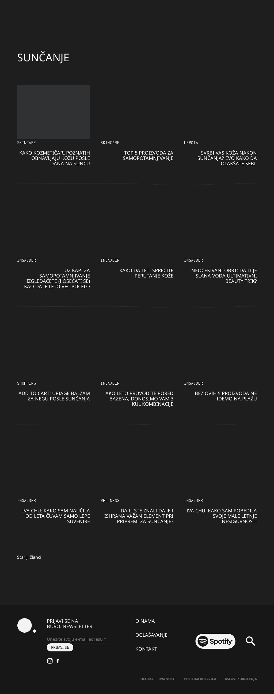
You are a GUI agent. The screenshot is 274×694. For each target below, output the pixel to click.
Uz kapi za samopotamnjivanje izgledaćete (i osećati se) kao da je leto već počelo (57, 278)
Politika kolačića (200, 679)
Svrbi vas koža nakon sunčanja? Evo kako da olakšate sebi (227, 158)
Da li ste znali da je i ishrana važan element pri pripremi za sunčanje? (138, 515)
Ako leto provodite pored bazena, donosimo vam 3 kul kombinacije (139, 398)
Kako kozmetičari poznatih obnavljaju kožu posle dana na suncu (54, 158)
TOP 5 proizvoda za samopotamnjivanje (148, 155)
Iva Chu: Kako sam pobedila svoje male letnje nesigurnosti (222, 515)
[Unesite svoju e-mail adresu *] (77, 639)
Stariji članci (29, 557)
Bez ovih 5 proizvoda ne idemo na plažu (226, 396)
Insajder (26, 260)
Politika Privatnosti (157, 679)
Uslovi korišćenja (241, 679)
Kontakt (146, 649)
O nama (145, 621)
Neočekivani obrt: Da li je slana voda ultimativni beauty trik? (224, 275)
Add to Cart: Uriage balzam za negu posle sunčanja (54, 396)
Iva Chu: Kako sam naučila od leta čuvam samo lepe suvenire (56, 515)
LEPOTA (191, 142)
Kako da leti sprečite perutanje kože (146, 273)
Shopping (26, 383)
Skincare (26, 142)
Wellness (110, 500)
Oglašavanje (151, 635)
